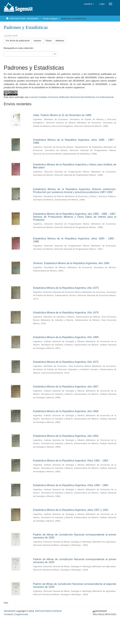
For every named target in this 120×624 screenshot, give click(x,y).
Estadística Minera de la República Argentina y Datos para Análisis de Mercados (74, 166)
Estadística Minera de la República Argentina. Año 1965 (66, 337)
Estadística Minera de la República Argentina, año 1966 (66, 411)
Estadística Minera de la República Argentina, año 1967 (66, 386)
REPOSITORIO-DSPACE (48, 611)
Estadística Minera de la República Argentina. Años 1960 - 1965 (70, 485)
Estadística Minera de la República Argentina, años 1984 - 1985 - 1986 (74, 240)
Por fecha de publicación (18, 40)
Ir (55, 54)
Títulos (48, 40)
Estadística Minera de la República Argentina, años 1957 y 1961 (71, 509)
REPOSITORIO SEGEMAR (24, 18)
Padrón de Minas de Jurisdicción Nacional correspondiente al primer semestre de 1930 (74, 536)
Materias (60, 40)
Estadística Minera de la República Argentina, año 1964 (66, 435)
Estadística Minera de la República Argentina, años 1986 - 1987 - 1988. (74, 141)
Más (6, 602)
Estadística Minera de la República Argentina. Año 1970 (66, 312)
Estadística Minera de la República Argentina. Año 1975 (66, 287)
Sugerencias (21, 614)
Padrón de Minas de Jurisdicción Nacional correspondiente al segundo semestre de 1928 (74, 585)
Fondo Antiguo (50, 18)
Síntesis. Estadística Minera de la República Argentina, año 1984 (71, 263)
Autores (37, 40)
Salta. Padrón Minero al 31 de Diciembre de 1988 (62, 115)
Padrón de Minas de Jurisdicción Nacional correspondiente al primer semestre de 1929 (74, 561)
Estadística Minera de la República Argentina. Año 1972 (66, 361)
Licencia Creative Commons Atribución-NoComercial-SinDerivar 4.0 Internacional (71, 97)
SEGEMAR (9, 611)
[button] (89, 4)
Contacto (8, 614)
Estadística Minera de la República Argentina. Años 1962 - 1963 (70, 460)
